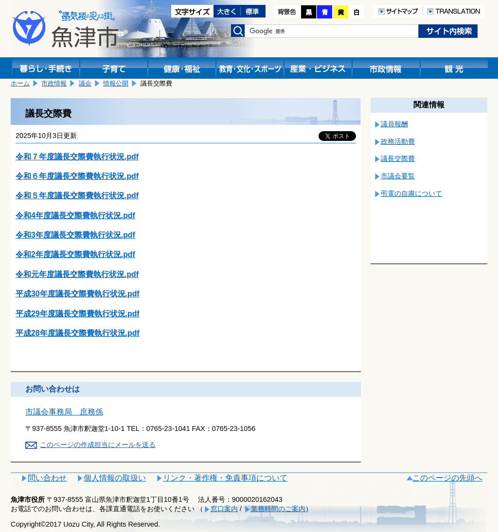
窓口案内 (224, 509)
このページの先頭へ (447, 478)
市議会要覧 (398, 176)
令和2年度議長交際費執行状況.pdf (75, 254)
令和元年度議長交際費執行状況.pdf (77, 274)
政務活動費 (398, 141)
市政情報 (54, 83)
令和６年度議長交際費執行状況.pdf (77, 176)
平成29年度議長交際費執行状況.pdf (78, 313)
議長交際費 (398, 158)
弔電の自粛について (411, 193)
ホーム (20, 83)
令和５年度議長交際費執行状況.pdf (77, 195)
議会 (85, 83)
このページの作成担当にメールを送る (98, 444)
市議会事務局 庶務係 (64, 412)
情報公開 (115, 83)
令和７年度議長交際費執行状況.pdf (77, 157)
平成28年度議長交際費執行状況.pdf (78, 333)
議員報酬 (394, 124)
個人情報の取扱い (115, 478)
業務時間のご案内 (278, 509)
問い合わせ (47, 478)
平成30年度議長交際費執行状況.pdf (78, 294)
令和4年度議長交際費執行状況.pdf (75, 215)
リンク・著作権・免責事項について (225, 478)
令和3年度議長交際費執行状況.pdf (75, 235)
